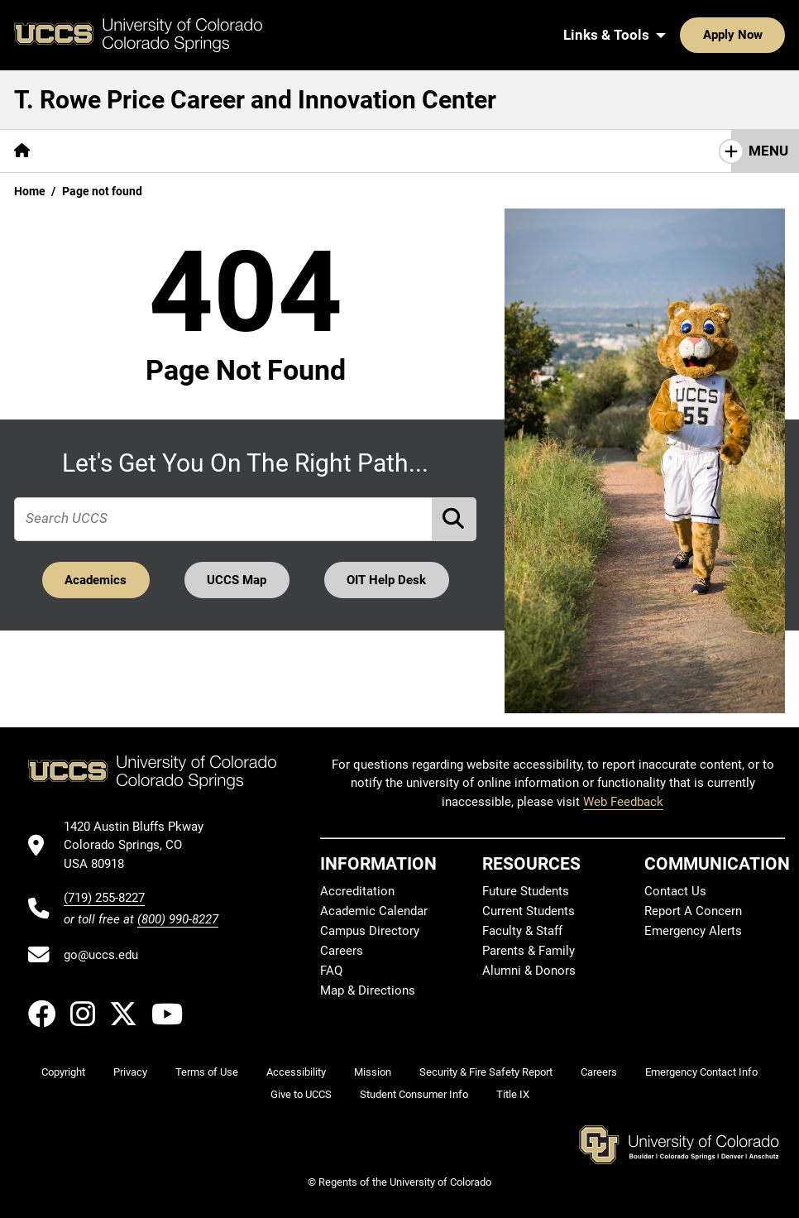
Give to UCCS (301, 1094)
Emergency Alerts (693, 930)
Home (29, 191)
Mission (372, 1072)
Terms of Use (206, 1072)
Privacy (130, 1072)
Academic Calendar (374, 911)
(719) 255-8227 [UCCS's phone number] (104, 897)
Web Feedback (623, 801)
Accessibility (296, 1072)
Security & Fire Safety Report (486, 1072)
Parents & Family (528, 950)
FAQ (331, 970)
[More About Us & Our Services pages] (147, 151)
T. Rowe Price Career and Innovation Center (255, 99)
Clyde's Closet (521, 150)
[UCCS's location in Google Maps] (141, 845)
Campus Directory (369, 930)
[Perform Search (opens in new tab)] (455, 519)
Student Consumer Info (414, 1094)
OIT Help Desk (386, 580)
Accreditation (357, 891)
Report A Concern (693, 911)
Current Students (528, 911)
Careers (341, 950)
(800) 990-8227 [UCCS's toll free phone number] (177, 919)
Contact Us (675, 891)
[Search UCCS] (767, 35)
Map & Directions (367, 990)
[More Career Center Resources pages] (356, 151)
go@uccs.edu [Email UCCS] (101, 954)
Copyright (63, 1072)
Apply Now (681, 34)
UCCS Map (236, 580)
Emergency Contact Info (701, 1072)
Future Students (525, 891)
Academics (96, 580)
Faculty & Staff (522, 930)
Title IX (512, 1094)
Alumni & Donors (529, 970)
